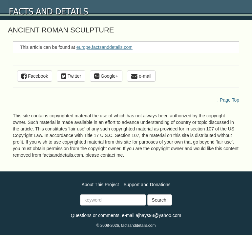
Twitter (71, 76)
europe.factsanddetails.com (104, 47)
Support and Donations (146, 184)
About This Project (100, 184)
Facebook (34, 76)
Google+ (106, 76)
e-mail (141, 76)
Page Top (228, 100)
